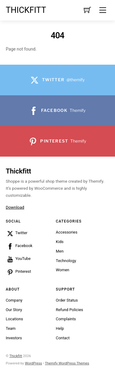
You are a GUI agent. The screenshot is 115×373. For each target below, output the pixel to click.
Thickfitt (15, 356)
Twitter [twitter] (17, 232)
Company (14, 300)
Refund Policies (69, 309)
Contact (63, 338)
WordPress (33, 363)
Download (15, 207)
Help (60, 328)
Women (62, 270)
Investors (14, 338)
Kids (59, 241)
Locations (14, 319)
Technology (66, 260)
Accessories (66, 232)
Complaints (66, 319)
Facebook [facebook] (19, 245)
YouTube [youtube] (18, 258)
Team (11, 328)
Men (59, 251)
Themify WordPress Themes (67, 363)
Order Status (67, 300)
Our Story (14, 309)
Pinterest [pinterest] (18, 271)
